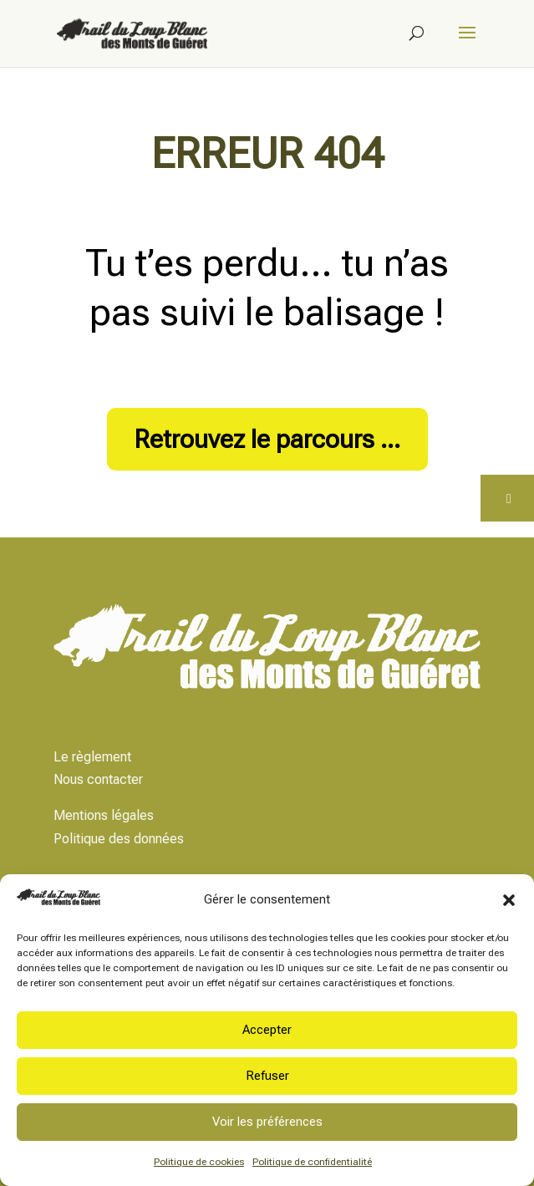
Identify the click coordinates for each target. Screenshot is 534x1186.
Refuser (267, 1075)
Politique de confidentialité (312, 1162)
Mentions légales (103, 815)
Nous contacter (98, 779)
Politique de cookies (199, 1162)
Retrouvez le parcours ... (267, 439)
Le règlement (92, 757)
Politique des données (118, 839)
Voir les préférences (267, 1121)
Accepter (267, 1029)
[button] (509, 900)
